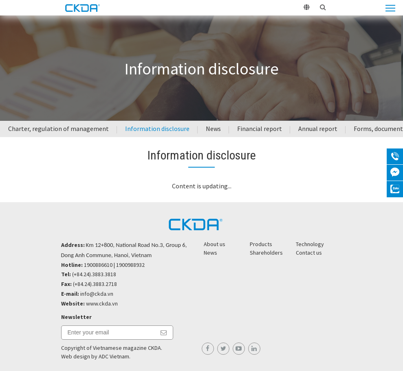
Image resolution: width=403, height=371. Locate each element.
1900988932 (130, 264)
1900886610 (98, 264)
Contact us (309, 252)
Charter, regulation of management (58, 128)
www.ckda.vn (102, 303)
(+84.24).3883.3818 (94, 274)
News (213, 128)
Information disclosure (157, 128)
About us (214, 244)
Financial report (259, 128)
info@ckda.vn (96, 293)
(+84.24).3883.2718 (95, 284)
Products (261, 244)
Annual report (317, 128)
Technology (310, 244)
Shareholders (266, 252)
